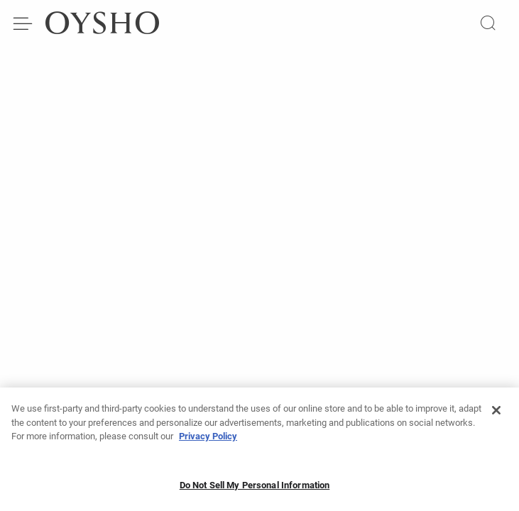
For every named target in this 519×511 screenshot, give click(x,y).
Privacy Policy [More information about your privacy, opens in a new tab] (208, 440)
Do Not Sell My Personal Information (255, 489)
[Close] (496, 414)
